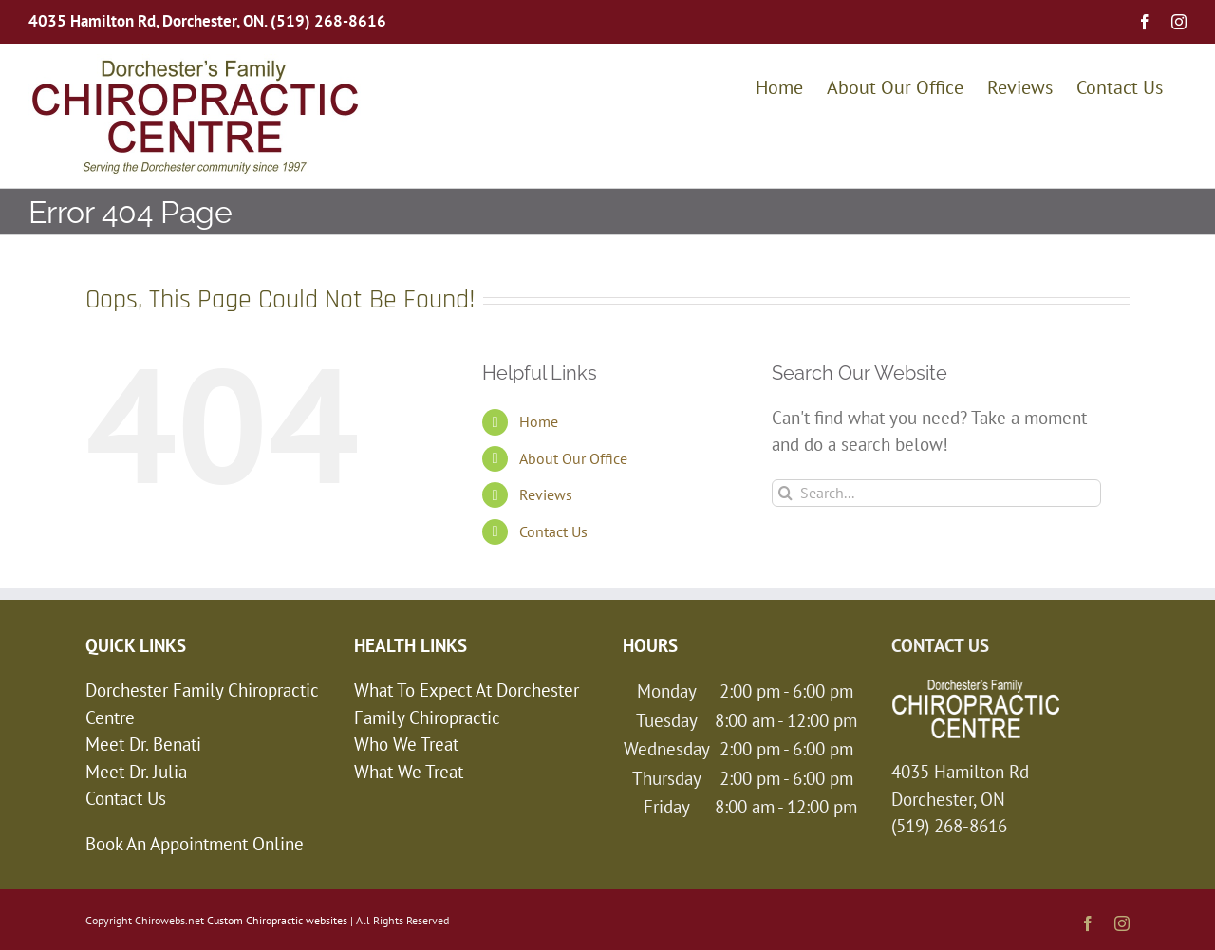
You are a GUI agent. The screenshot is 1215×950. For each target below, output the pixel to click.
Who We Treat (406, 744)
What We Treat (408, 771)
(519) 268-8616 (328, 20)
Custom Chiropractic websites (277, 920)
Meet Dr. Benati (143, 744)
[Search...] (936, 493)
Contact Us (553, 531)
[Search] (785, 493)
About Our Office (573, 458)
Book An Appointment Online (194, 843)
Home (538, 421)
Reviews (545, 494)
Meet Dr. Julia (136, 771)
